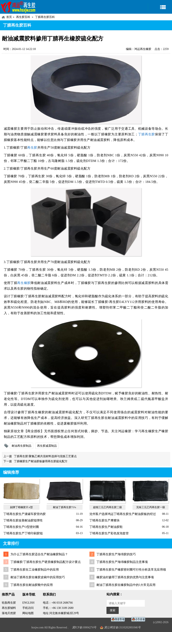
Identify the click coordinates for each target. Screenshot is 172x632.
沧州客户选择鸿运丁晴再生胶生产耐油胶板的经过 (122, 514)
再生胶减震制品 (47, 445)
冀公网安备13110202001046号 (122, 627)
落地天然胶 (9, 613)
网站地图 (28, 613)
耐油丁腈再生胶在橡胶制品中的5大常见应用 (125, 584)
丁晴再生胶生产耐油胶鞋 (106, 526)
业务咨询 (139, 619)
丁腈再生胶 (146, 134)
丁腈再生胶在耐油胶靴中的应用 (31, 584)
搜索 (112, 610)
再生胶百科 (23, 17)
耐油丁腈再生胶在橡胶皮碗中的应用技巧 (37, 577)
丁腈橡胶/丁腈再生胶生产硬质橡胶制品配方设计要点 (45, 562)
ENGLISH (28, 602)
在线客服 (119, 619)
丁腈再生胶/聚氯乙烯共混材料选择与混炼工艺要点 (45, 456)
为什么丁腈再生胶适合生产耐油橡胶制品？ (39, 554)
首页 (9, 17)
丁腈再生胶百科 (45, 17)
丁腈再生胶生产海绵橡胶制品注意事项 (122, 562)
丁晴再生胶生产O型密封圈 (21, 526)
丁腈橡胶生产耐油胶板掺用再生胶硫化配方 (40, 461)
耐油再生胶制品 (21, 445)
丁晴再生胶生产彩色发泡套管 (109, 533)
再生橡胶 (24, 283)
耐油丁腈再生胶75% (64, 507)
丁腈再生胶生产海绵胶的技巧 (116, 554)
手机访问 (28, 607)
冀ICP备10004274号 (84, 627)
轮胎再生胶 (9, 602)
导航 (160, 7)
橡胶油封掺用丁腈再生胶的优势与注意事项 (125, 577)
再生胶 (32, 147)
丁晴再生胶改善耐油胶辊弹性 (23, 520)
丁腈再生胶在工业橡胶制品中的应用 (34, 569)
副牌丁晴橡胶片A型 (21, 507)
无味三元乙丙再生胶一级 (150, 507)
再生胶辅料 (9, 607)
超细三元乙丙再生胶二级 (107, 507)
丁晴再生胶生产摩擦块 (104, 520)
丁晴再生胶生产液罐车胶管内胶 (24, 514)
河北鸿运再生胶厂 (18, 7)
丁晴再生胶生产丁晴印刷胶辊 (23, 533)
